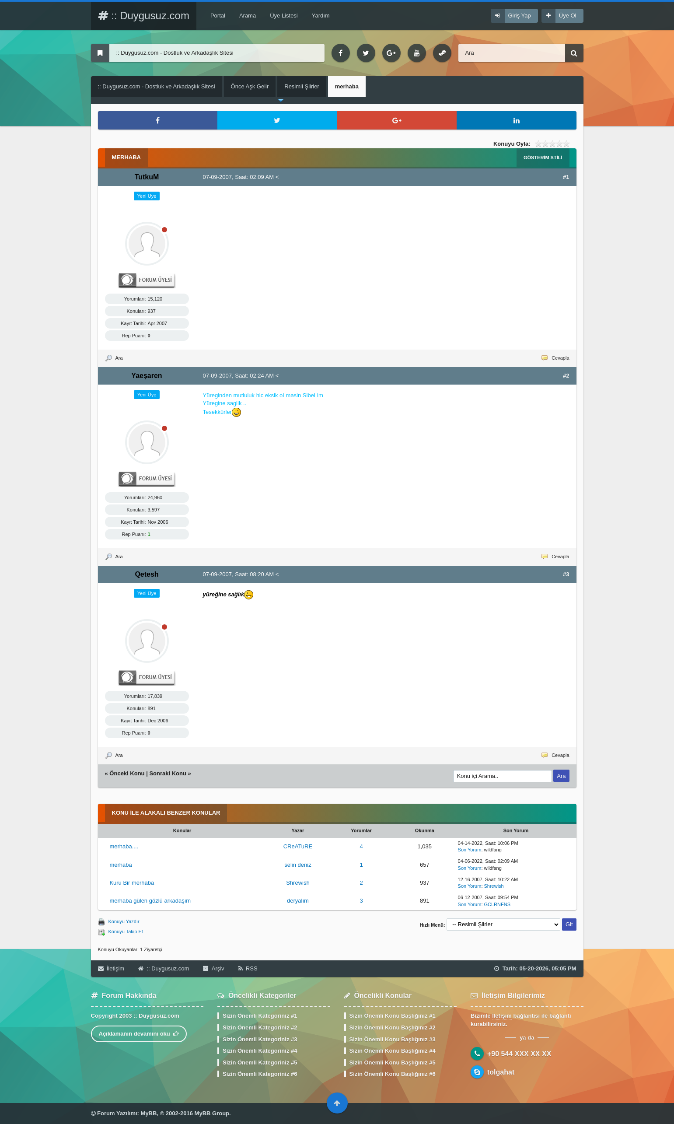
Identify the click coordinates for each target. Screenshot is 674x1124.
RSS (248, 968)
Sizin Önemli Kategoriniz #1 (260, 1015)
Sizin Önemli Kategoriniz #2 (260, 1027)
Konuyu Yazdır (124, 921)
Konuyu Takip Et (125, 931)
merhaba (120, 864)
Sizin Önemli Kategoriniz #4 (260, 1050)
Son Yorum (470, 849)
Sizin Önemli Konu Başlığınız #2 (392, 1027)
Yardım (321, 15)
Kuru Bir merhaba (131, 882)
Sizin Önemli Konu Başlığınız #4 (392, 1050)
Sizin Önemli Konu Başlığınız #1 (392, 1015)
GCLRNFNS (497, 904)
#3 (566, 574)
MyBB (149, 1113)
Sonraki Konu (167, 773)
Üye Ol (567, 15)
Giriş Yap (519, 15)
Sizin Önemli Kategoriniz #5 (260, 1062)
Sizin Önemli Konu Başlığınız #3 (392, 1039)
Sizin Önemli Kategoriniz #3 (260, 1039)
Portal (217, 15)
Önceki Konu (126, 773)
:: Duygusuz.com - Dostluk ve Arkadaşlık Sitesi (156, 86)
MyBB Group (212, 1113)
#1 (566, 177)
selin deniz (297, 864)
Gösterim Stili (543, 157)
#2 (566, 375)
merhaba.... (123, 846)
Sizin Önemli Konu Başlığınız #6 (392, 1074)
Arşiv (213, 968)
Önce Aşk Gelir (250, 86)
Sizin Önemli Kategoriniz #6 (260, 1074)
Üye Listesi (284, 15)
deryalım (298, 900)
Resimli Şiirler (301, 86)
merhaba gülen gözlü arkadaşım (150, 900)
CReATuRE (297, 846)
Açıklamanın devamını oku (139, 1033)
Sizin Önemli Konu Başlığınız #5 (392, 1062)
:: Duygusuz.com (143, 15)
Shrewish (297, 882)
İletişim (111, 968)
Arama (247, 15)
